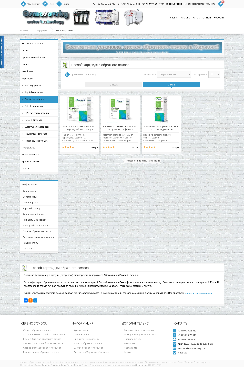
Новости (219, 17)
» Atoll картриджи (31, 85)
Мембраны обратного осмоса (140, 334)
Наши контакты (30, 242)
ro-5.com (68, 365)
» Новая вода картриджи (35, 140)
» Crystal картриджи (32, 92)
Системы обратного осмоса (139, 330)
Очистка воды (30, 196)
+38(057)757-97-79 (187, 339)
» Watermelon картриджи (35, 126)
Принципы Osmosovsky (34, 219)
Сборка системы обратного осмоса (42, 347)
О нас (196, 17)
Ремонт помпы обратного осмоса (41, 352)
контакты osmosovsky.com (198, 293)
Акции (127, 352)
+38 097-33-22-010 (105, 3)
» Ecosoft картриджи (33, 99)
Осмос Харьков (30, 202)
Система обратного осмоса (37, 231)
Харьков (182, 352)
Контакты (129, 343)
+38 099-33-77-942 (130, 3)
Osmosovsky (57, 365)
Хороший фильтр (31, 208)
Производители (132, 338)
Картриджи (42, 30)
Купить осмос (29, 191)
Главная (173, 17)
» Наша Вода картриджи (35, 133)
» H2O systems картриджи (35, 113)
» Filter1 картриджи (32, 106)
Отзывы (185, 17)
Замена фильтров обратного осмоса (43, 343)
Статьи (206, 17)
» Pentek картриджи (32, 119)
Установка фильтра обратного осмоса (44, 334)
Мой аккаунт (33, 4)
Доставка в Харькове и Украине (38, 237)
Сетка (171, 84)
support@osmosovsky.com (201, 3)
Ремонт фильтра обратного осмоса (42, 338)
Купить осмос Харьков (34, 214)
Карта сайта (29, 248)
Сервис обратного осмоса (37, 330)
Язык (51, 4)
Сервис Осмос (81, 365)
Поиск (66, 4)
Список (113, 84)
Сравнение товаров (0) (83, 74)
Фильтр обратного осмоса (36, 225)
